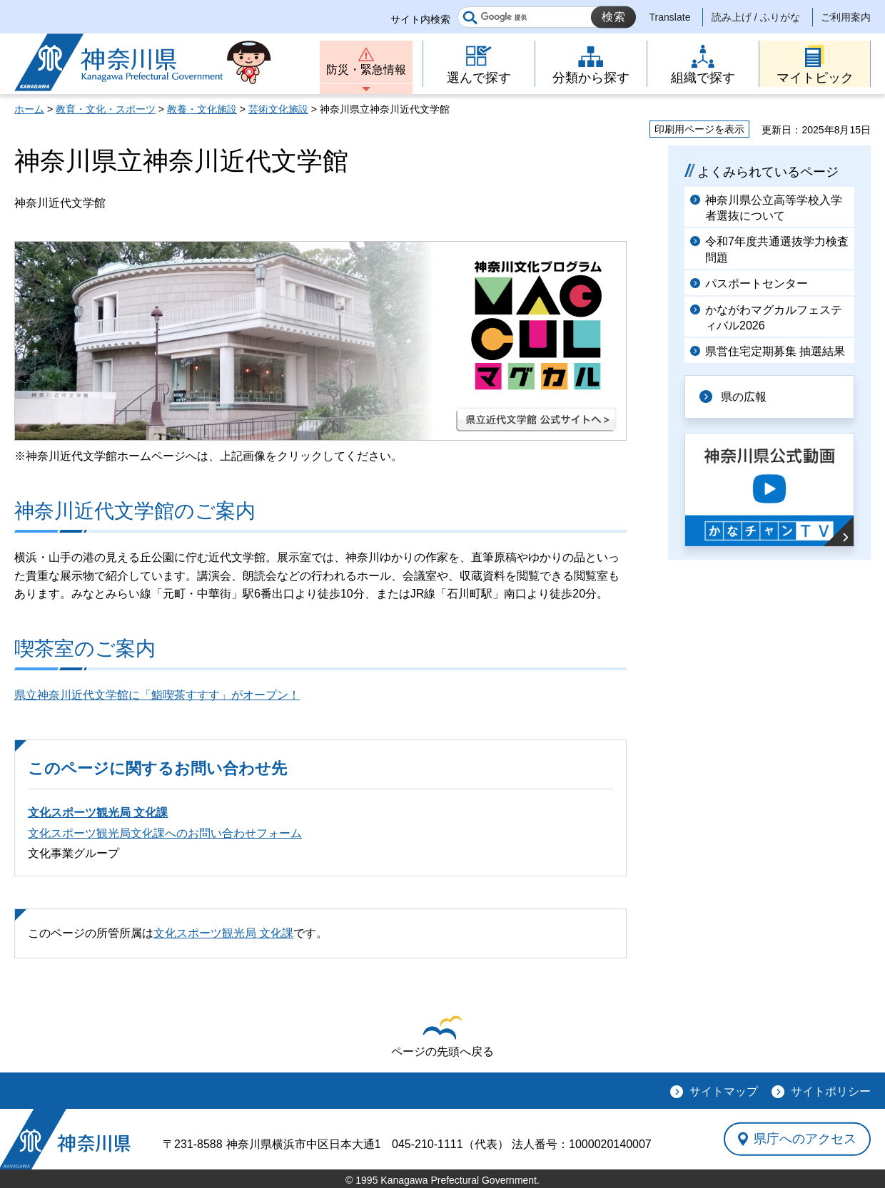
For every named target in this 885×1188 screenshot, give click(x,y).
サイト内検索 (420, 19)
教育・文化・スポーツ (106, 109)
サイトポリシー (831, 1091)
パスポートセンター (756, 283)
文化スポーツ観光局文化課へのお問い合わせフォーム (165, 833)
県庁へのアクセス (805, 1139)
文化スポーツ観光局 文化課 (98, 812)
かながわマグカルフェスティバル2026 (773, 318)
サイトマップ (723, 1091)
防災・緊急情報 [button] (366, 69)
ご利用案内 (846, 17)
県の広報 (744, 397)
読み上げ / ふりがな (756, 17)
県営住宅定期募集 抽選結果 (775, 351)
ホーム (29, 109)
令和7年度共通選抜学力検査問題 (777, 249)
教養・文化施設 (202, 109)
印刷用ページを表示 (699, 129)
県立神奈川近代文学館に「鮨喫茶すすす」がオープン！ (157, 695)
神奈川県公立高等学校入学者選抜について (773, 208)
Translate (670, 17)
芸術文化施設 (278, 109)
